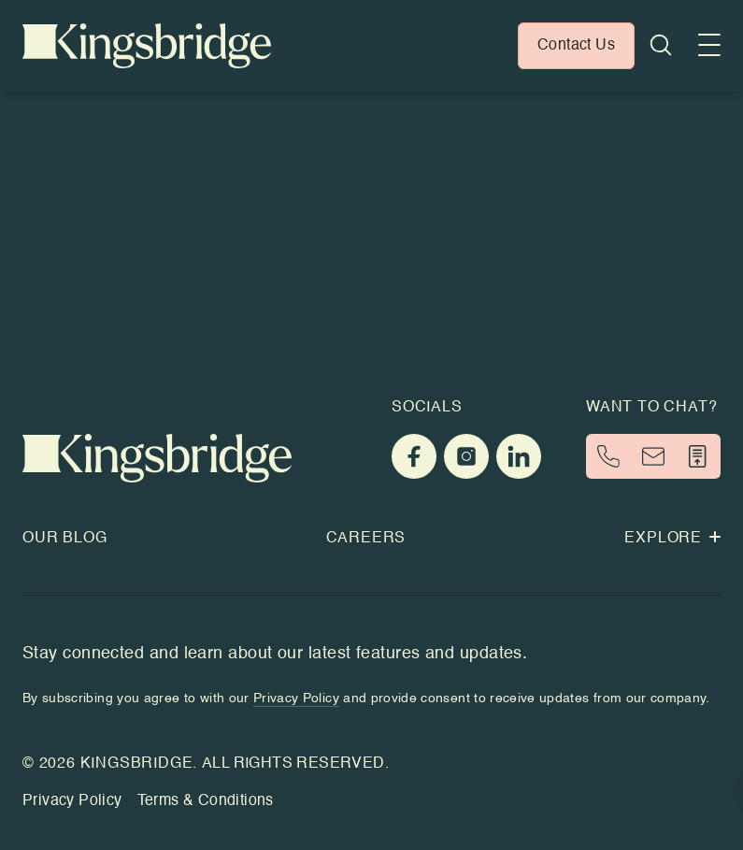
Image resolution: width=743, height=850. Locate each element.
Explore (672, 538)
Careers (366, 538)
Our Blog (64, 538)
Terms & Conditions (205, 801)
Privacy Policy (72, 801)
